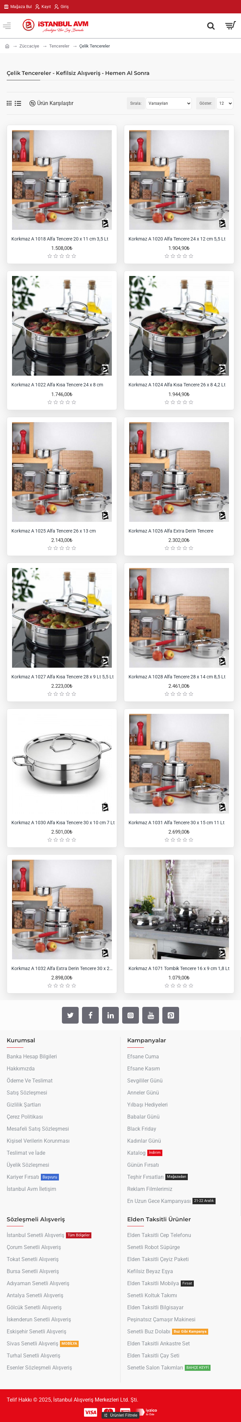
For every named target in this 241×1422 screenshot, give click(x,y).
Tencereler (59, 46)
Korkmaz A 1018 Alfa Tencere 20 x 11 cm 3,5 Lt (59, 239)
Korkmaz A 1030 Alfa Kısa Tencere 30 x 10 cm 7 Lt (63, 822)
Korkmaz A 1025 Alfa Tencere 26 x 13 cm (53, 531)
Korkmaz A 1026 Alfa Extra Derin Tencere (171, 531)
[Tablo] (9, 103)
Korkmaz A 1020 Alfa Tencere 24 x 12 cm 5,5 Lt (177, 239)
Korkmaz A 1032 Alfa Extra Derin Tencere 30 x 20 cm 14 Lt (63, 968)
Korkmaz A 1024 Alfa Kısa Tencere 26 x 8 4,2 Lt (177, 384)
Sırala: (136, 103)
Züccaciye (29, 46)
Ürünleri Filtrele (124, 1415)
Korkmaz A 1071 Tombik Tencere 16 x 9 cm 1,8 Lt (179, 968)
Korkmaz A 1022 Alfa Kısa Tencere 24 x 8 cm (57, 384)
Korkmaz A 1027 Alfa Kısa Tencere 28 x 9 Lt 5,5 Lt (62, 676)
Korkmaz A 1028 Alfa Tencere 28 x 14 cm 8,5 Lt (177, 676)
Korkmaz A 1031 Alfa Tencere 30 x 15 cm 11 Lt (177, 822)
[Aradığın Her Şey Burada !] (211, 25)
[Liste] (18, 103)
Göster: (205, 103)
